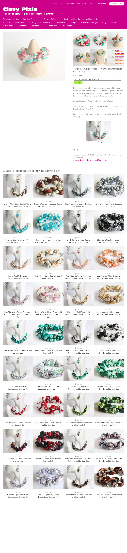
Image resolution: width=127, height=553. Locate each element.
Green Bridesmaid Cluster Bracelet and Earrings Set (108, 424)
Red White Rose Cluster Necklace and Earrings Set (18, 424)
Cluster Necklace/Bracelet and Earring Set (81, 19)
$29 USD (48, 384)
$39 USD (78, 348)
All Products (68, 25)
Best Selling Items (50, 25)
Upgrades (35, 25)
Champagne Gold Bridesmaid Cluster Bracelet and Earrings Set (109, 313)
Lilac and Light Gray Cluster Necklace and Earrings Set (18, 496)
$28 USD (48, 492)
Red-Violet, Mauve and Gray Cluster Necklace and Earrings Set (78, 460)
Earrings (72, 22)
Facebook (71, 3)
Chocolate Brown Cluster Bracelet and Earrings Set (109, 496)
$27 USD (48, 202)
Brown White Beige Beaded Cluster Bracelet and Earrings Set (48, 205)
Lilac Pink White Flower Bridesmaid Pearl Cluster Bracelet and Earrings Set (48, 314)
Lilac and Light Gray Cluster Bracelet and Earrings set (48, 496)
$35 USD (17, 384)
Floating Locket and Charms (41, 22)
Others (113, 22)
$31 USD (17, 274)
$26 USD (108, 202)
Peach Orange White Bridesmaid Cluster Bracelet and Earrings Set (109, 277)
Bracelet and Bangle (89, 22)
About (62, 3)
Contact (92, 3)
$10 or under (8, 25)
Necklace (61, 22)
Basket (102, 3)
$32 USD (78, 202)
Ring (104, 22)
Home (55, 3)
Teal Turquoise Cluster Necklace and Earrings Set (18, 351)
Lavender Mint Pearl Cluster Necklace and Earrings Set (18, 387)
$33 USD (78, 238)
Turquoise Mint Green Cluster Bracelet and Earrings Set (109, 387)
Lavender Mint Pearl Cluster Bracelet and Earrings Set (48, 387)
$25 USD (48, 274)
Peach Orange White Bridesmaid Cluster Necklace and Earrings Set (78, 277)
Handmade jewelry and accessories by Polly (28, 13)
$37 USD (17, 202)
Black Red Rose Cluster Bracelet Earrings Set (48, 460)
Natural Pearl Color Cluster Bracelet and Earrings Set (48, 277)
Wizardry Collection (11, 19)
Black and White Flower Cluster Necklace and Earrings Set (78, 351)
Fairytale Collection (31, 19)
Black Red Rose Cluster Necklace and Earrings (18, 460)
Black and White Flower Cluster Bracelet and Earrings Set (108, 351)
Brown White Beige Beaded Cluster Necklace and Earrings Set (18, 205)
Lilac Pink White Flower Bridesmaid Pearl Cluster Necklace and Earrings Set (18, 314)
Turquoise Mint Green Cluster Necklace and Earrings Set (78, 387)
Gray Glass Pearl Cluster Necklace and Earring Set (78, 205)
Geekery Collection (51, 19)
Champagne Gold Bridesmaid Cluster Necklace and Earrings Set (78, 313)
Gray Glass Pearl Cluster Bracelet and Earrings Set (109, 205)
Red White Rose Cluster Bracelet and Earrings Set (48, 424)
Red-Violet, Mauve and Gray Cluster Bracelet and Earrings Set (108, 460)
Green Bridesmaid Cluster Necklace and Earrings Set (78, 424)
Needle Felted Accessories (14, 22)
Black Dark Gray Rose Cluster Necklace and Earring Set (78, 241)
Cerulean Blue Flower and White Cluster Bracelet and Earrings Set (48, 241)
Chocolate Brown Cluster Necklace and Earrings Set (78, 496)
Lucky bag (22, 25)
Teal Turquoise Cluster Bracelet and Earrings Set (48, 351)
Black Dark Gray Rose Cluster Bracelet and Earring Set (108, 241)
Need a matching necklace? (98, 141)
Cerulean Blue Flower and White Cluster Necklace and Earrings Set (18, 241)
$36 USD (17, 348)
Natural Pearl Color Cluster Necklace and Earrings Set (18, 277)
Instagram (81, 3)
